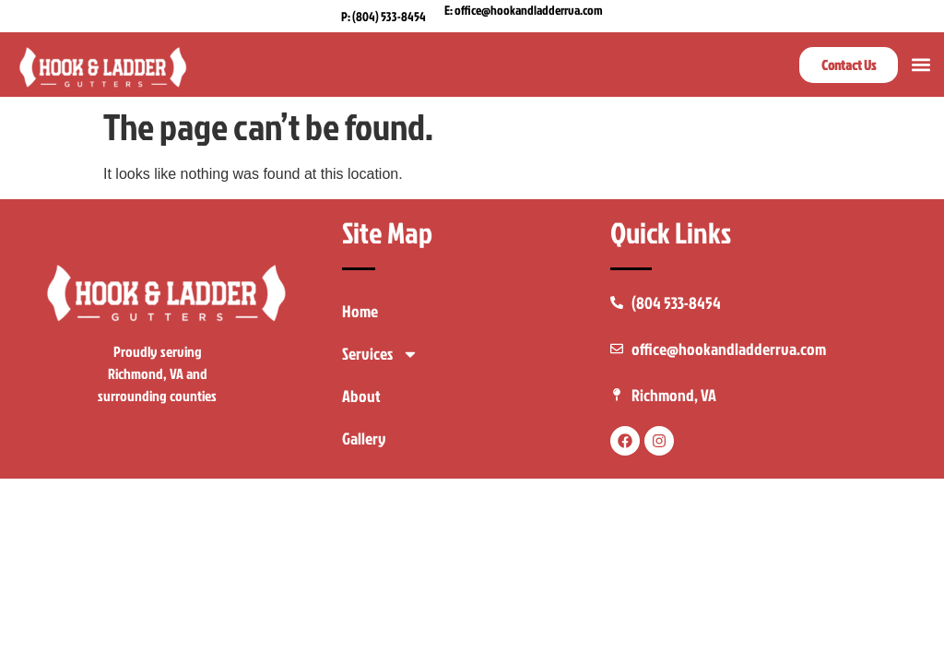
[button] (921, 65)
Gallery (364, 438)
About (361, 396)
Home (360, 311)
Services (380, 354)
